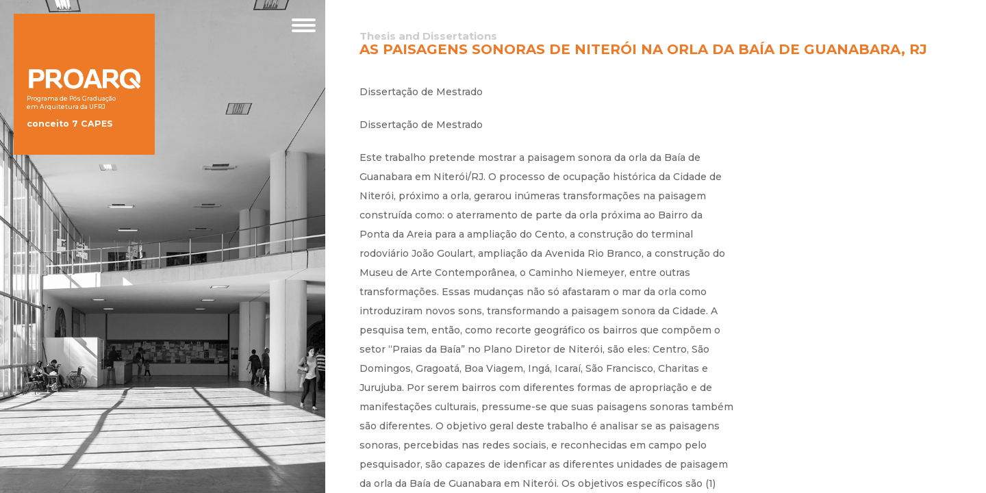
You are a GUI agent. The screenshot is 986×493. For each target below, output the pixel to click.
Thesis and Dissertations (428, 35)
